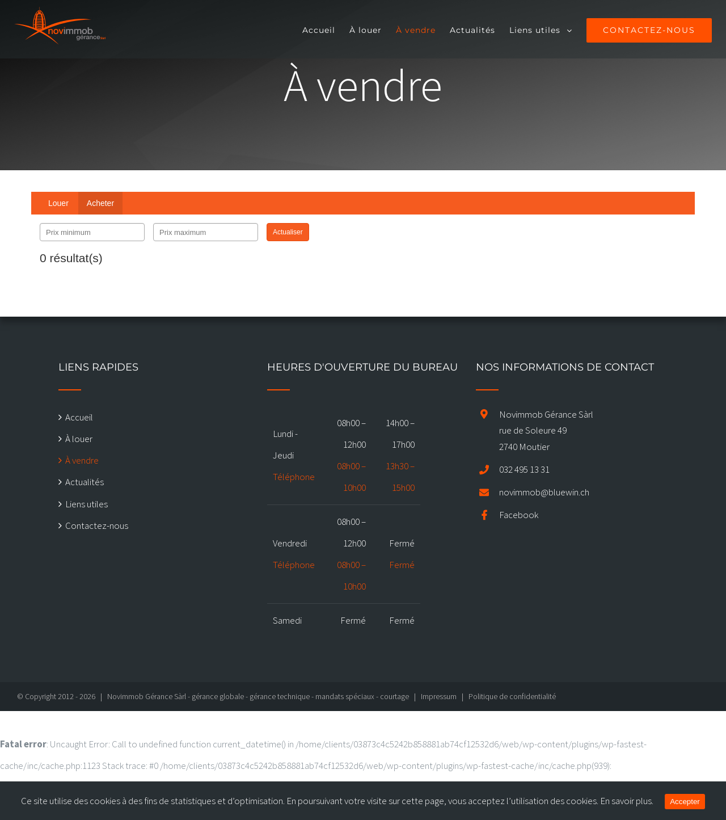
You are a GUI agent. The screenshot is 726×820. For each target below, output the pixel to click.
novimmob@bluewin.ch (544, 492)
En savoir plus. (626, 800)
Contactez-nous (96, 525)
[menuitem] (323, 29)
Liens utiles (86, 504)
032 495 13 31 (524, 469)
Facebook (518, 514)
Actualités (84, 482)
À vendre (82, 460)
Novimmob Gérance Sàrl (146, 696)
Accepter (685, 801)
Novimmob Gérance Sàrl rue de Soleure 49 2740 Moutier (546, 430)
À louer (78, 438)
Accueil (79, 417)
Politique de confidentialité (512, 696)
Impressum (439, 696)
